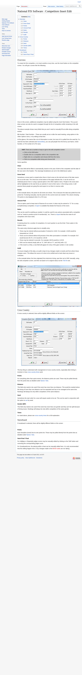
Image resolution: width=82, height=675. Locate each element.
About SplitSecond (30, 457)
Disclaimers (39, 457)
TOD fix (65, 260)
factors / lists (44, 381)
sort (26, 400)
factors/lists (41, 141)
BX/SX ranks (56, 448)
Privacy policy (20, 457)
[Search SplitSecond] (73, 6)
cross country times (33, 372)
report (38, 206)
